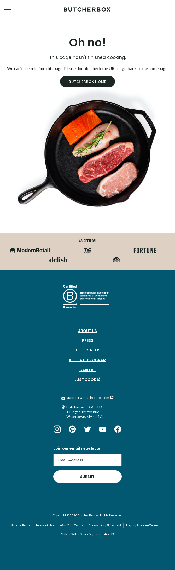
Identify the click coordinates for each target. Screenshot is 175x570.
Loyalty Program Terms (142, 525)
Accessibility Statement (105, 525)
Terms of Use (45, 525)
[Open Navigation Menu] (7, 9)
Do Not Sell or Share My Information (85, 534)
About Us (87, 330)
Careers (87, 369)
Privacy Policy (21, 525)
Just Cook (85, 379)
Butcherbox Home (87, 81)
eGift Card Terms (71, 525)
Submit (87, 477)
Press (87, 340)
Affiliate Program (87, 360)
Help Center (87, 350)
